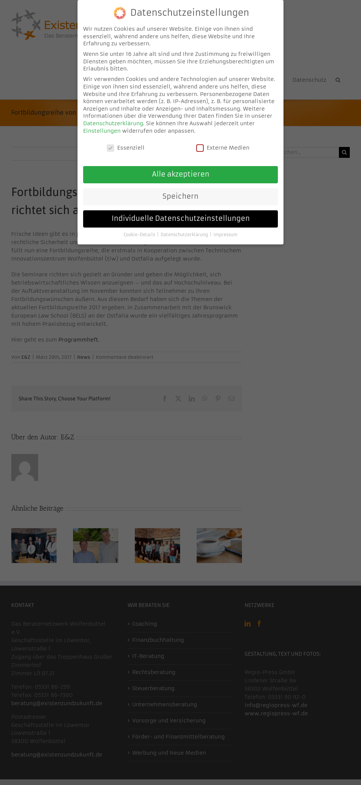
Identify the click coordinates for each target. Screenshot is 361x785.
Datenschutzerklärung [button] (185, 233)
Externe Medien (222, 146)
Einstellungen (102, 129)
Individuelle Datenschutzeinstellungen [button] (181, 217)
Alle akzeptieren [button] (180, 173)
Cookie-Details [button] (140, 233)
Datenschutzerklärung (113, 121)
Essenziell (126, 146)
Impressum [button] (225, 233)
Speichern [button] (180, 195)
